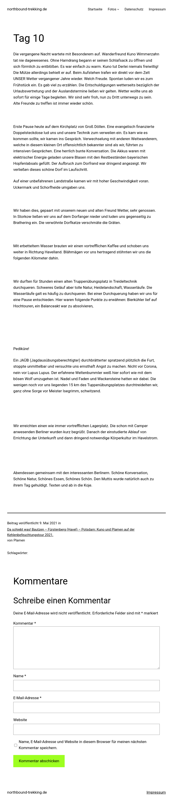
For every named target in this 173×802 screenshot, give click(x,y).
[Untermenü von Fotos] (118, 9)
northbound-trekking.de (27, 9)
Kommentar (24, 623)
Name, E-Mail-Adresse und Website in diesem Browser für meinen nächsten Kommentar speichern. (82, 744)
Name (19, 676)
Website (20, 719)
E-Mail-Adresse (27, 698)
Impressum (156, 792)
